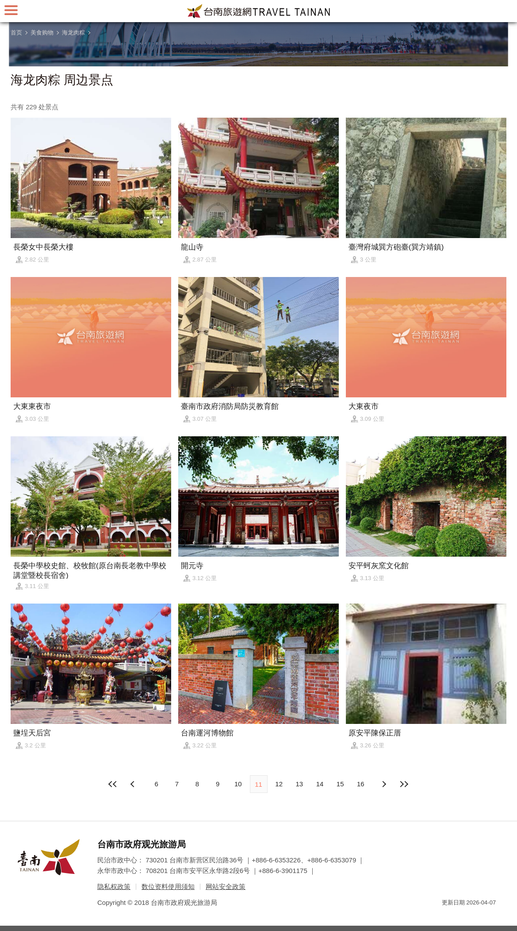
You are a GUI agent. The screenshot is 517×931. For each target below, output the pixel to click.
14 (320, 784)
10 (238, 784)
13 (299, 784)
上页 (383, 784)
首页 (16, 32)
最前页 (113, 784)
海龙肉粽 (73, 32)
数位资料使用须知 (168, 886)
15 (340, 784)
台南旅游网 (258, 11)
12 (279, 784)
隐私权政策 (113, 886)
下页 (133, 784)
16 (360, 784)
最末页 (404, 784)
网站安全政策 (225, 886)
